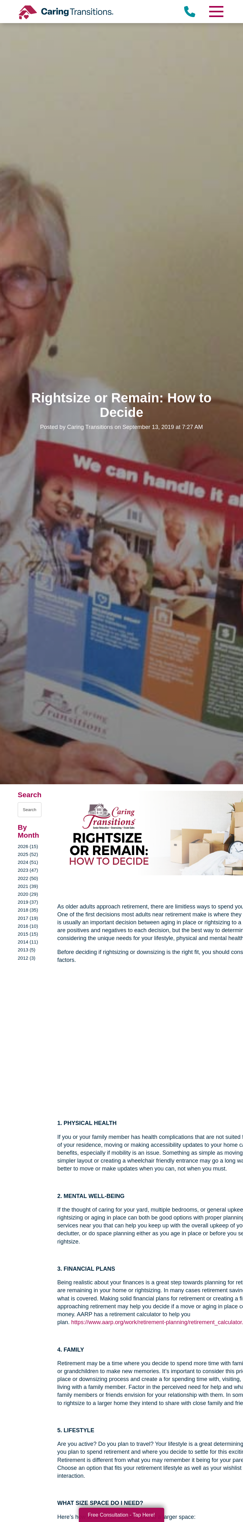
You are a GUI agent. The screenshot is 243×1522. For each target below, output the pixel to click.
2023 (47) (28, 870)
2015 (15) (28, 934)
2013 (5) (26, 949)
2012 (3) (26, 958)
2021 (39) (28, 886)
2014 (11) (28, 941)
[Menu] (215, 11)
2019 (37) (28, 902)
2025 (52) (28, 854)
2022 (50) (28, 878)
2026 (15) (28, 846)
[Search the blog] (29, 809)
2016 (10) (28, 926)
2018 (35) (28, 910)
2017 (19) (28, 918)
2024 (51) (28, 862)
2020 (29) (28, 894)
